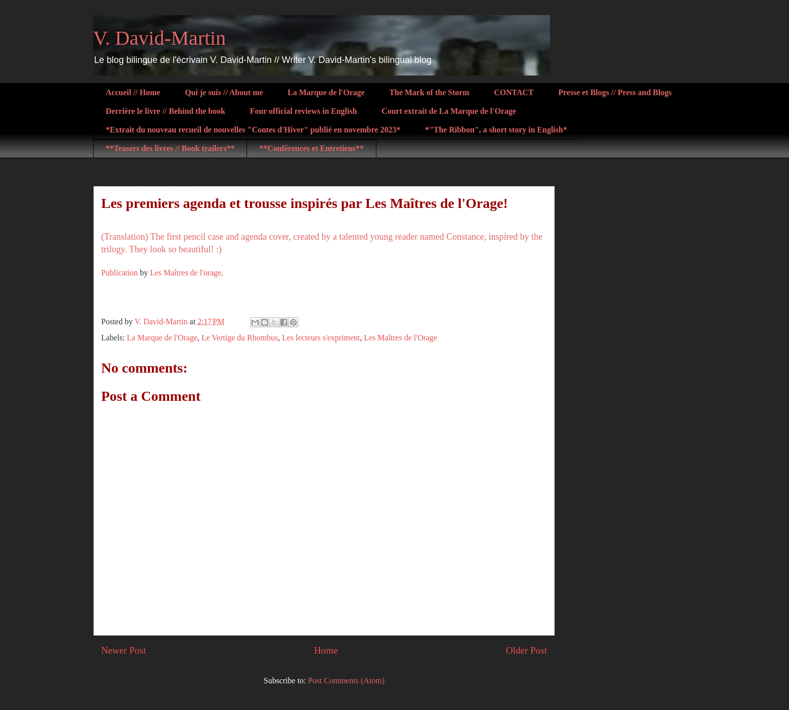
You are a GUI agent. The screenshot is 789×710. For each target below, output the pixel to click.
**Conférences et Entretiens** (311, 148)
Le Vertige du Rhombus (239, 337)
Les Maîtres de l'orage (185, 272)
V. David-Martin (159, 38)
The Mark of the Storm (429, 92)
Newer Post (123, 650)
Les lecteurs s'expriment (321, 337)
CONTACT (514, 92)
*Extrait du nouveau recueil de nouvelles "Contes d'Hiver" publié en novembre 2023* (253, 129)
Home (326, 650)
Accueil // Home (133, 92)
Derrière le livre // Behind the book (165, 111)
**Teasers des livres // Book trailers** (170, 148)
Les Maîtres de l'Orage (400, 337)
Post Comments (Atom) (346, 680)
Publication (119, 272)
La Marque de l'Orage (326, 92)
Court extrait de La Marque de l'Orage (448, 111)
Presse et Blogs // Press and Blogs (615, 92)
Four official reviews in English (303, 111)
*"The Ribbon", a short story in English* (496, 129)
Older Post (526, 650)
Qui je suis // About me (224, 92)
